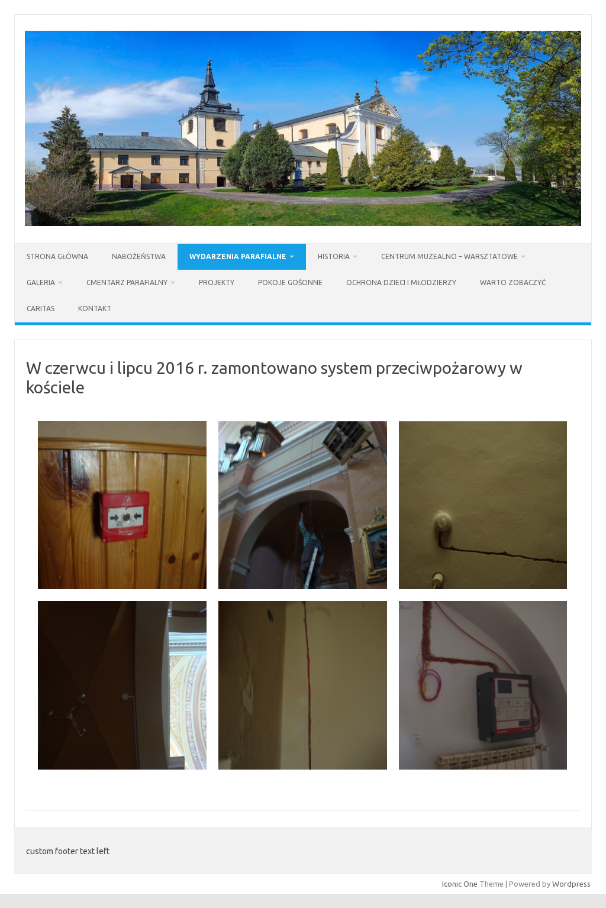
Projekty (216, 282)
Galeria (41, 282)
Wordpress (571, 884)
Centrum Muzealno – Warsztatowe (449, 256)
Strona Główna (57, 256)
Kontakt (94, 308)
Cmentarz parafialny (126, 282)
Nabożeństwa (139, 256)
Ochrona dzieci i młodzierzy (401, 282)
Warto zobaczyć (513, 282)
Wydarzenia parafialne (237, 256)
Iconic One (460, 884)
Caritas (40, 308)
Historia (334, 256)
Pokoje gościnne (290, 282)
